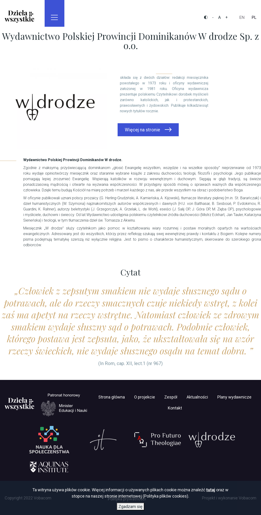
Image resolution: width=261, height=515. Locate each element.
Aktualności (197, 397)
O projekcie (144, 397)
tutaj (210, 490)
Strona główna (111, 397)
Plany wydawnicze (234, 397)
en (242, 17)
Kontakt (175, 407)
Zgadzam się (130, 507)
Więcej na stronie (142, 130)
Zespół (170, 397)
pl (254, 17)
